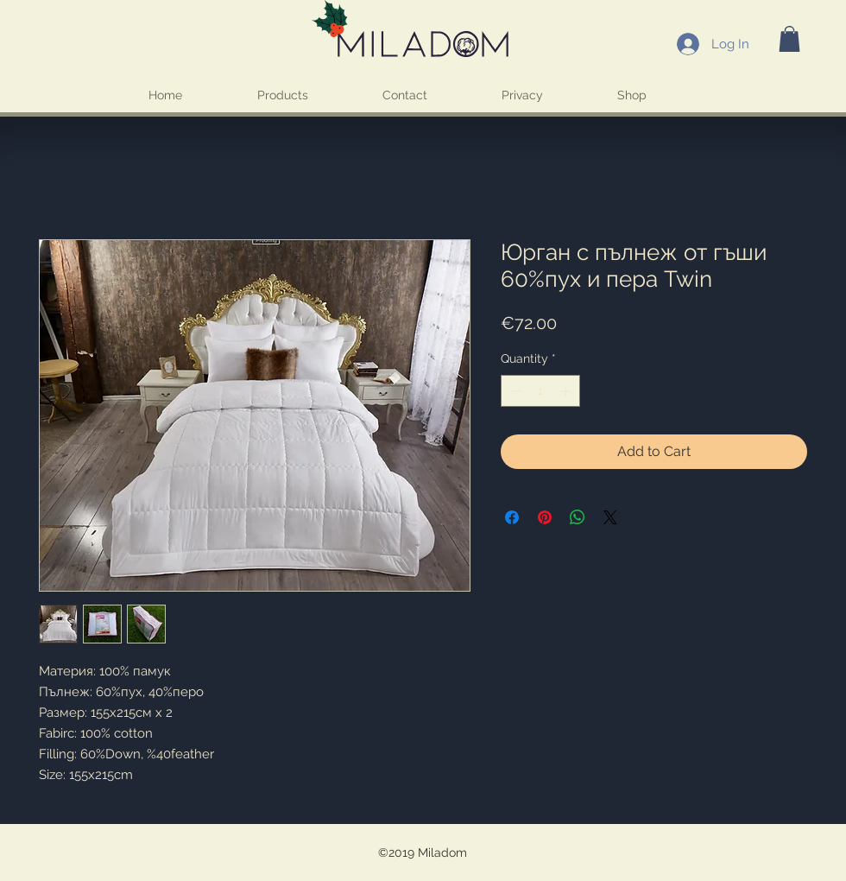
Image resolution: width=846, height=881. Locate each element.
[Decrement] (514, 391)
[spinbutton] (540, 391)
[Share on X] (610, 517)
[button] (789, 39)
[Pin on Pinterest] (544, 517)
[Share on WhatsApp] (577, 517)
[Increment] (567, 391)
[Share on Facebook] (512, 517)
